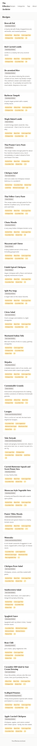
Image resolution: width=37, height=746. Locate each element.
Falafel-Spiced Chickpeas (15, 267)
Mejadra (8, 362)
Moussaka (8, 537)
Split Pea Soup (10, 291)
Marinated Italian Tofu (14, 336)
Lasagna (8, 411)
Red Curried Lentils (12, 47)
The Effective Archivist (6, 6)
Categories (21, 6)
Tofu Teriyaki (10, 438)
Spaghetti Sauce (11, 616)
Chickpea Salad (11, 173)
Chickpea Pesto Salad (13, 566)
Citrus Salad (9, 312)
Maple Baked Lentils (13, 119)
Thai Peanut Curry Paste (15, 145)
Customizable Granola (13, 386)
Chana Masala (10, 222)
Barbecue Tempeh (12, 95)
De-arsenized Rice (12, 70)
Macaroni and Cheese (13, 244)
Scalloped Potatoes (12, 693)
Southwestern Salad (12, 590)
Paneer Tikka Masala (13, 514)
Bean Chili (8, 643)
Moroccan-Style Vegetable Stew (17, 490)
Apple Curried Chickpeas (15, 716)
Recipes (12, 6)
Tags (28, 6)
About (34, 6)
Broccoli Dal (9, 23)
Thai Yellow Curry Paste (14, 196)
